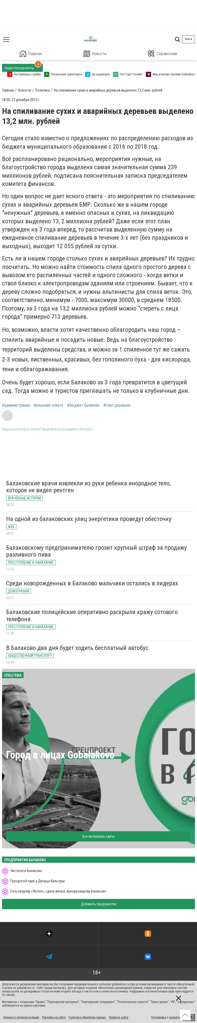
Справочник (162, 54)
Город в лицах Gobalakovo (60, 755)
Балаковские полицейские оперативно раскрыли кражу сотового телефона (92, 615)
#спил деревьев (116, 405)
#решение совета (48, 405)
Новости (95, 54)
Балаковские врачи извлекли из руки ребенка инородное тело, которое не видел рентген (88, 487)
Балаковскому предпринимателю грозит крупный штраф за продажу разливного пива (96, 551)
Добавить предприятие (98, 904)
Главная (31, 54)
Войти (188, 39)
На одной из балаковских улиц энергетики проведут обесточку (88, 519)
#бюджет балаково (83, 405)
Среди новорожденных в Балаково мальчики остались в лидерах (92, 583)
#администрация (16, 405)
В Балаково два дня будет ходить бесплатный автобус (77, 647)
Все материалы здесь (98, 836)
